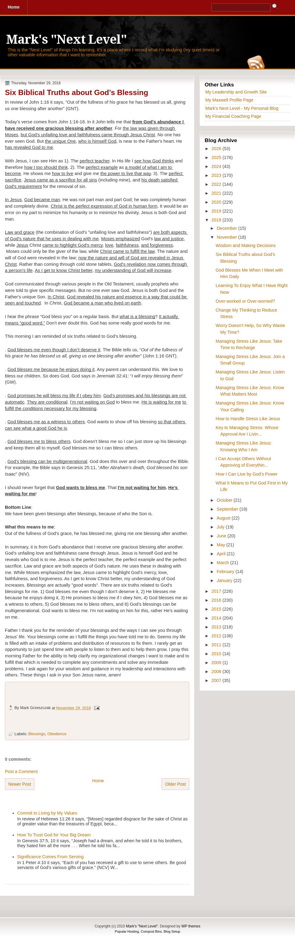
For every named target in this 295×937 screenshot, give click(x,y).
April (222, 553)
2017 (216, 591)
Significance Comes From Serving (50, 856)
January (225, 580)
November (227, 237)
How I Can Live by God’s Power (247, 474)
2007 (216, 680)
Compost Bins (151, 931)
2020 (216, 202)
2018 (216, 219)
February (226, 571)
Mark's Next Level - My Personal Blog (241, 108)
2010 (216, 653)
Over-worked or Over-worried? (245, 301)
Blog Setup (172, 931)
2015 (216, 609)
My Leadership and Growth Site (236, 92)
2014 (216, 618)
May (221, 544)
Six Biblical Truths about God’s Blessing (76, 92)
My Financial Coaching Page (233, 116)
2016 (216, 600)
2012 (216, 635)
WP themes (190, 926)
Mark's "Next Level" (66, 39)
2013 (216, 626)
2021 (216, 193)
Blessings (36, 734)
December (227, 228)
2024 (216, 166)
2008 (216, 671)
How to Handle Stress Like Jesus (248, 418)
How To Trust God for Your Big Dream (54, 834)
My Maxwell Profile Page (229, 100)
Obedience (56, 734)
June (222, 535)
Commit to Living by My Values (47, 813)
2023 (216, 175)
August (224, 518)
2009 (216, 662)
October (225, 500)
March (223, 562)
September (228, 509)
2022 (216, 184)
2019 (216, 211)
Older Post (175, 784)
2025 (216, 157)
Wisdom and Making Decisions (246, 245)
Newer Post (19, 784)
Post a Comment (21, 771)
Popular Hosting (127, 931)
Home (98, 780)
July (221, 526)
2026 (216, 148)
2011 (216, 644)
